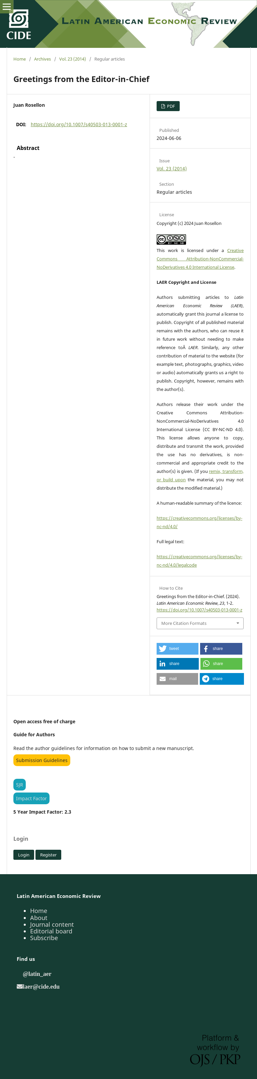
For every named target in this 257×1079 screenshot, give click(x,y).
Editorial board (51, 931)
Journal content (52, 924)
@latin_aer (37, 974)
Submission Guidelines (42, 760)
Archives (42, 59)
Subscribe (44, 938)
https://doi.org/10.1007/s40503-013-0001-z (79, 124)
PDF (170, 106)
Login (23, 855)
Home (19, 59)
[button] (177, 649)
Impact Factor (31, 798)
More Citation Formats (183, 623)
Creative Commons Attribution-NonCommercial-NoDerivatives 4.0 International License (200, 258)
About (39, 918)
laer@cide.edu (41, 986)
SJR (19, 784)
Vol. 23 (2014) (72, 59)
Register (48, 855)
